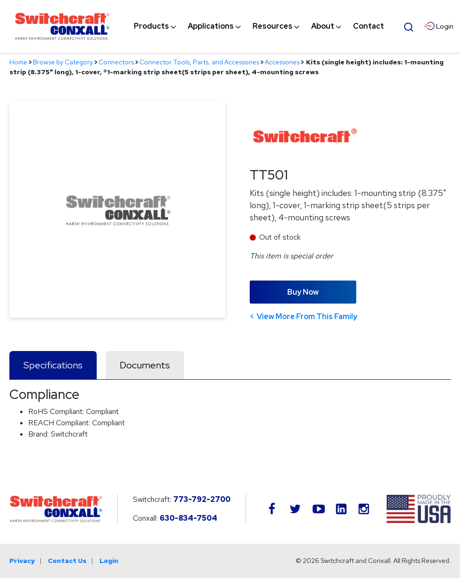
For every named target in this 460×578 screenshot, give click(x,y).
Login (109, 560)
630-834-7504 (188, 518)
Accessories (282, 62)
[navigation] (258, 26)
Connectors (116, 62)
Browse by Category (63, 62)
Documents (145, 365)
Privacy (22, 560)
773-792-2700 (201, 499)
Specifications (53, 365)
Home (18, 62)
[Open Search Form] (409, 26)
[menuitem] (151, 26)
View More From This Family (307, 316)
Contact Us (67, 560)
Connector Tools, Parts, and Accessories (199, 62)
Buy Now (303, 292)
